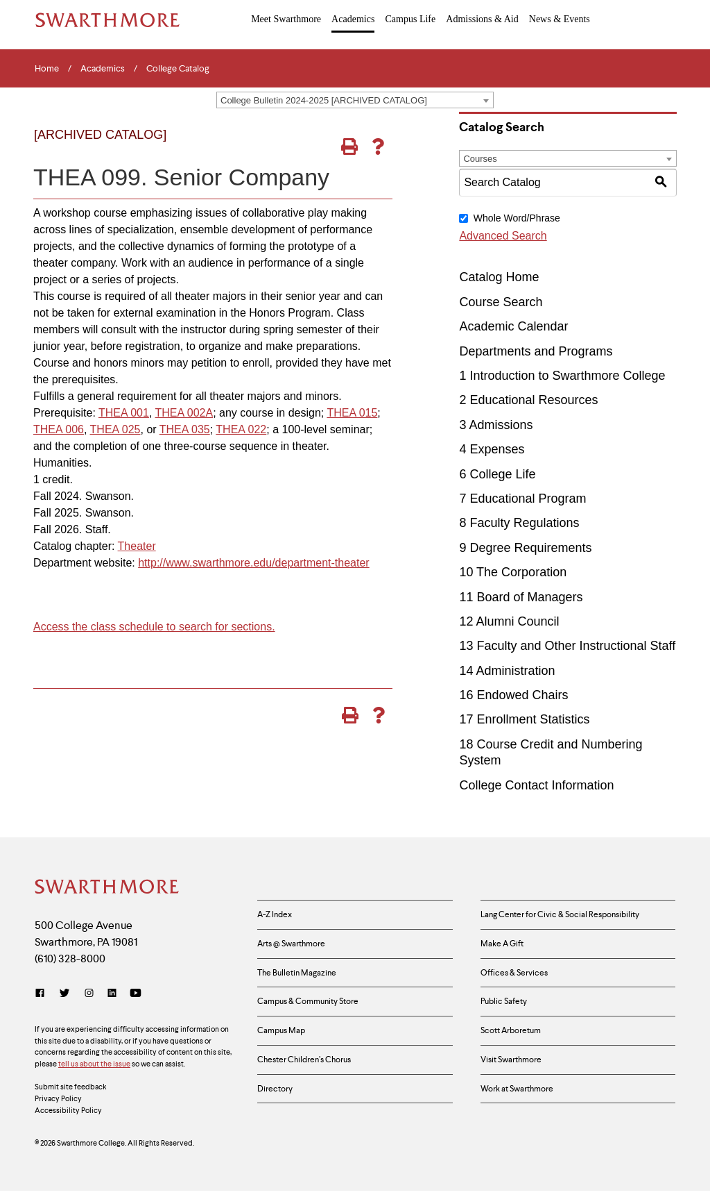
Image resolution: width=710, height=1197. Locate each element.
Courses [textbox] (479, 158)
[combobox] (355, 100)
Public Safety (507, 1016)
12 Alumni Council (509, 621)
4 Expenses (491, 449)
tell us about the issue (94, 1070)
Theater (137, 546)
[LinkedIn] (112, 999)
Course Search (500, 302)
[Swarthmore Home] (107, 888)
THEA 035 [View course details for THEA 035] (184, 429)
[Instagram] (89, 999)
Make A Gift (506, 950)
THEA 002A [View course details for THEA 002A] (184, 413)
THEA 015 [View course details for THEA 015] (352, 413)
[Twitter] (64, 999)
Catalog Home (499, 277)
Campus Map (285, 1049)
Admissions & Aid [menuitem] (482, 18)
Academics (102, 68)
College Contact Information (536, 785)
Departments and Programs (535, 351)
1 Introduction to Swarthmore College (562, 376)
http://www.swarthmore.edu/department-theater (254, 563)
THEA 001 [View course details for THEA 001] (123, 413)
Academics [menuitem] (352, 18)
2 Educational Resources (528, 400)
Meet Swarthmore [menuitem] (287, 18)
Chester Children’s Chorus (312, 1082)
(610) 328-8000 (70, 964)
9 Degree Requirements (525, 548)
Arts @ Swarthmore (298, 950)
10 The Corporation (512, 572)
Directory (277, 1116)
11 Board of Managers (520, 596)
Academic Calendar (513, 326)
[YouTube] (135, 999)
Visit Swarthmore (516, 1082)
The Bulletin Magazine (302, 983)
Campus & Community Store (317, 1016)
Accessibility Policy (68, 1116)
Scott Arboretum (516, 1049)
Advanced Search (502, 236)
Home (47, 68)
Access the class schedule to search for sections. (154, 627)
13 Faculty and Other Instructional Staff (567, 646)
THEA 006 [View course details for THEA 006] (58, 429)
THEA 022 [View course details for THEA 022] (241, 429)
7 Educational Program (522, 498)
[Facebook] (43, 999)
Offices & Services (519, 983)
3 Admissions (495, 425)
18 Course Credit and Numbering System (550, 752)
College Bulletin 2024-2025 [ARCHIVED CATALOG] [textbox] (323, 100)
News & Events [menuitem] (558, 18)
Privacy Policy (58, 1105)
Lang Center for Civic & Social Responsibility (573, 916)
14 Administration (507, 671)
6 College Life (497, 474)
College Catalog (177, 68)
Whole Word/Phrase (517, 218)
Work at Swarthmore (524, 1116)
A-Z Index (277, 916)
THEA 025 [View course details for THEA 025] (115, 429)
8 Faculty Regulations (519, 523)
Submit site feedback (71, 1093)
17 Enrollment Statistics (524, 719)
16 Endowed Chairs (513, 695)
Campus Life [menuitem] (410, 18)
